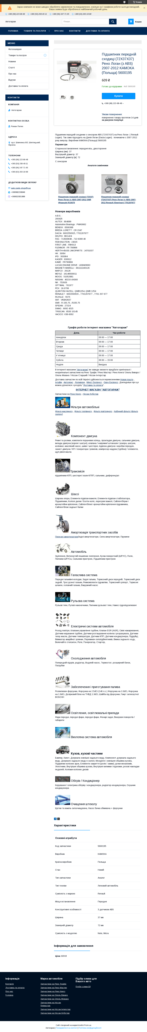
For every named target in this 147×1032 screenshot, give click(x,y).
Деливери (80, 382)
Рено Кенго (75, 394)
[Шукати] (113, 21)
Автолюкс (68, 382)
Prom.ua (87, 1025)
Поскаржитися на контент (66, 1028)
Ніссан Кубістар (90, 394)
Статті (11, 67)
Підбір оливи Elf (83, 986)
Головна (13, 31)
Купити (118, 96)
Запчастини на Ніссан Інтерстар (55, 1009)
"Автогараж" (82, 369)
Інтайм (58, 382)
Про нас (59, 31)
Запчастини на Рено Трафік (53, 984)
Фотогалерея (14, 49)
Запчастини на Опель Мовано (54, 999)
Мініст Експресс (94, 382)
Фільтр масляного (64, 411)
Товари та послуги (35, 31)
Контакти (74, 31)
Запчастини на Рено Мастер (53, 988)
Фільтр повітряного (103, 411)
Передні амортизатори (66, 537)
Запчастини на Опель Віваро (54, 995)
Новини (12, 61)
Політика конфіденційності (90, 1028)
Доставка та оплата (98, 31)
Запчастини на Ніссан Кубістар (55, 1013)
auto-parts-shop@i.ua (21, 188)
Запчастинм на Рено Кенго (52, 991)
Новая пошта (126, 379)
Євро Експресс (111, 382)
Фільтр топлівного (83, 411)
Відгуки (12, 80)
